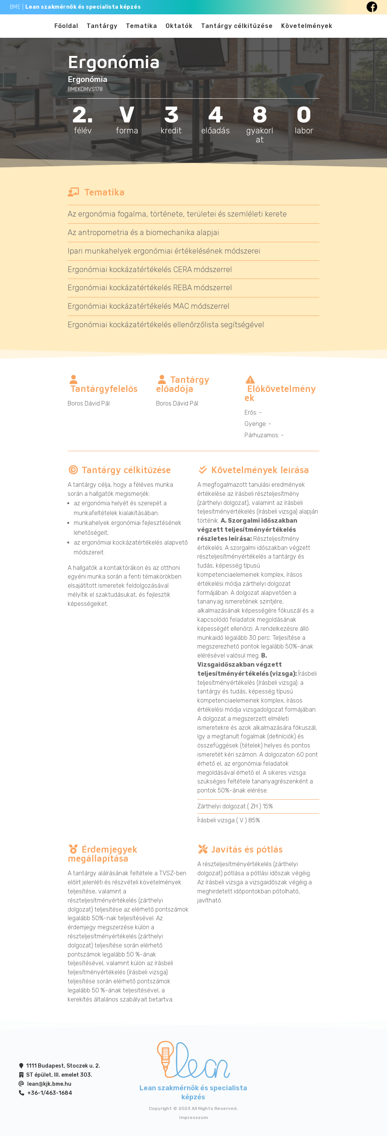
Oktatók (179, 29)
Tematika (141, 29)
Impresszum (193, 1123)
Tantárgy (102, 29)
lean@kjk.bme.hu (49, 1090)
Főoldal (66, 29)
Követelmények (307, 29)
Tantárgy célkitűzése (237, 29)
